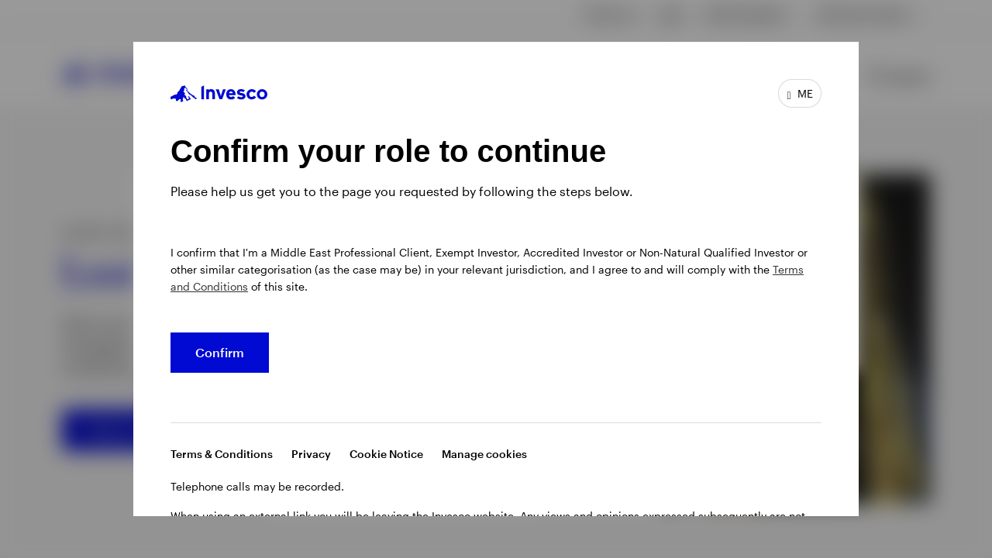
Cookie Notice (386, 453)
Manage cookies (484, 454)
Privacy (311, 453)
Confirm (219, 352)
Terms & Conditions (221, 453)
